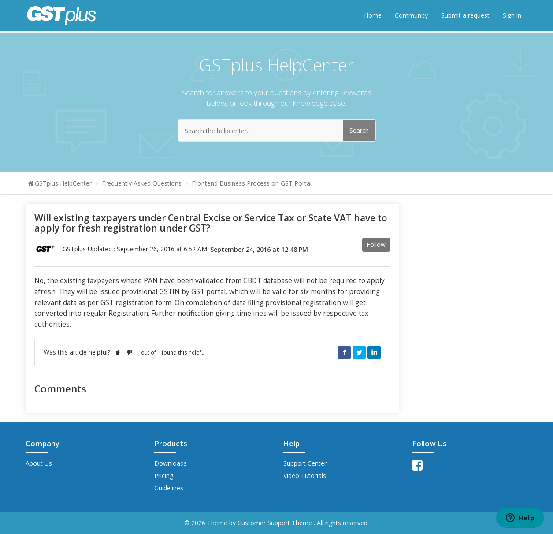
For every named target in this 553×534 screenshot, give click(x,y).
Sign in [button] (512, 15)
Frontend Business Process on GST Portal (252, 183)
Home (373, 15)
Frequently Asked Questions (142, 183)
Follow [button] (376, 244)
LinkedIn (374, 352)
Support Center (305, 463)
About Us (39, 463)
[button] (117, 352)
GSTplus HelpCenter (63, 183)
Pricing (163, 475)
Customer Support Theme (276, 523)
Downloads (170, 463)
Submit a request (465, 15)
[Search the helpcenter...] (277, 130)
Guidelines (168, 488)
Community (411, 15)
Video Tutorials (304, 475)
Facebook (344, 352)
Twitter (359, 352)
